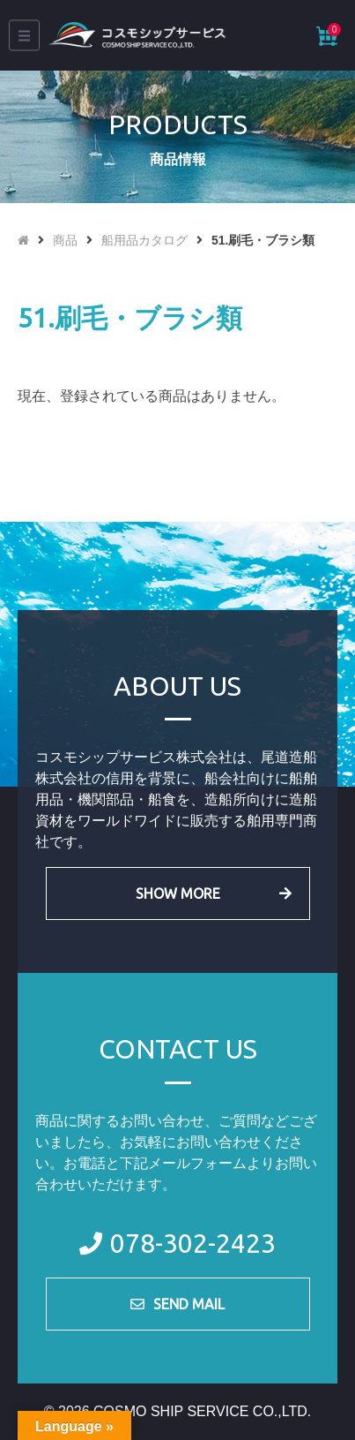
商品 (65, 240)
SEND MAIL (189, 1304)
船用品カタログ (144, 240)
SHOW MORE (178, 893)
